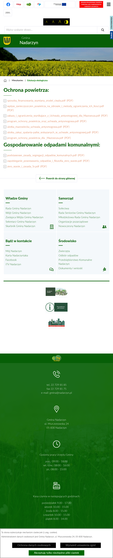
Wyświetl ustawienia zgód (81, 545)
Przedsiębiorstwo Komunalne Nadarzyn (75, 262)
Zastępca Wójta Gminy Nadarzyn (24, 217)
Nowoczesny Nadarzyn (72, 226)
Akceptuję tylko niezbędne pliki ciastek (56, 553)
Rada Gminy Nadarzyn (18, 208)
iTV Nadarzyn (13, 264)
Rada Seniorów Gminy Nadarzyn (77, 213)
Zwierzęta (64, 251)
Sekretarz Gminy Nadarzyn (21, 221)
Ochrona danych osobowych (34, 545)
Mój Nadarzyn (14, 251)
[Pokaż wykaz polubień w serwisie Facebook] (111, 35)
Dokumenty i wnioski (70, 268)
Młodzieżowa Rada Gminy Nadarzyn (79, 217)
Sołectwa (64, 208)
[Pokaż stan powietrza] (111, 23)
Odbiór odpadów (68, 255)
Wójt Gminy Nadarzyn (18, 213)
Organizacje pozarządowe (73, 221)
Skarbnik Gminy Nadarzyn (20, 226)
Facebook (11, 260)
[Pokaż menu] (108, 4)
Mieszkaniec (17, 80)
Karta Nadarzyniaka (17, 255)
